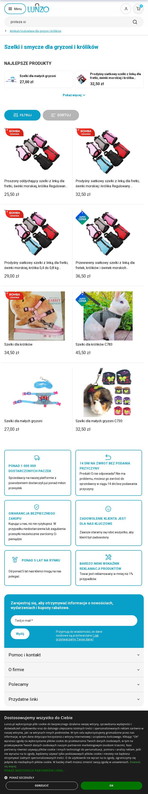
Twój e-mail (24, 620)
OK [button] (111, 785)
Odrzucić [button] (42, 785)
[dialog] (74, 752)
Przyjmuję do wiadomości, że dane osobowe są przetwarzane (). (79, 635)
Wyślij (20, 633)
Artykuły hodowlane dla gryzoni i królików (35, 31)
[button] (74, 770)
